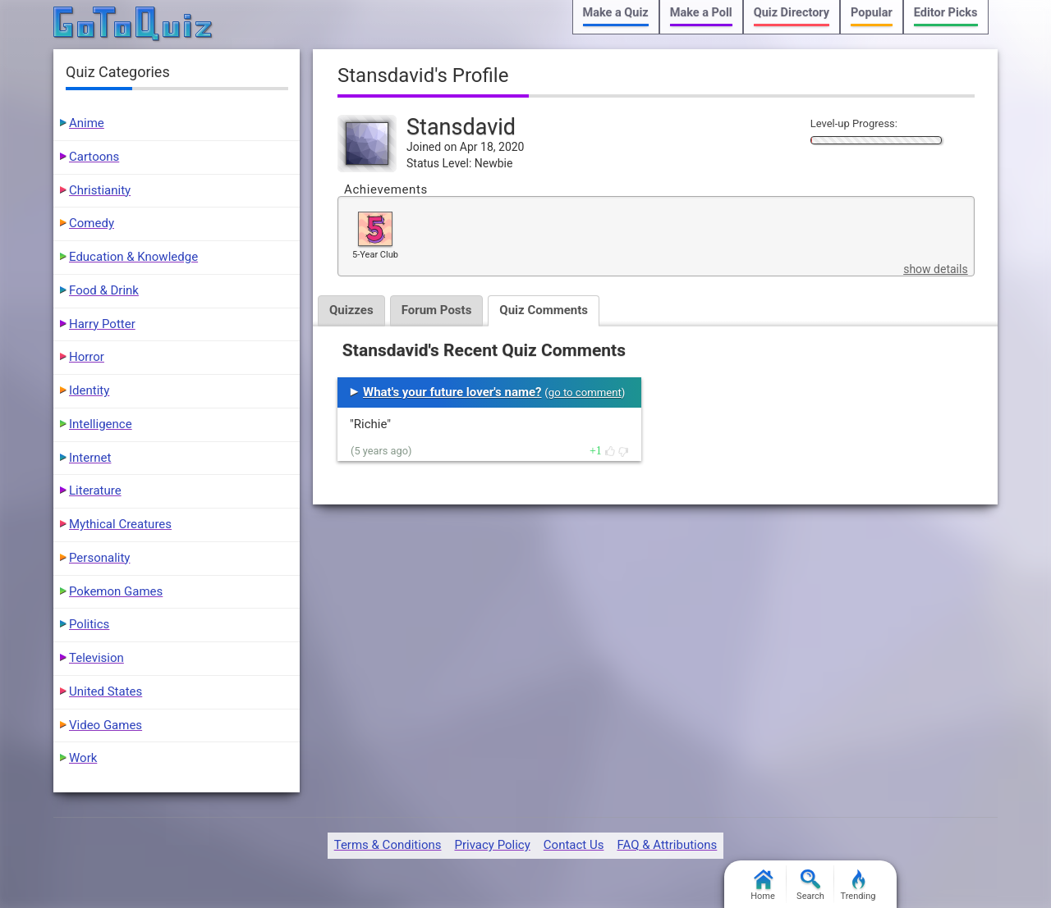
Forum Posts (437, 310)
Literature (95, 490)
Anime (86, 123)
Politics (89, 624)
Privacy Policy (492, 844)
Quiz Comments (543, 310)
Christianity (100, 190)
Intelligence (100, 424)
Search (810, 885)
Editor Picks (946, 13)
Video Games (105, 725)
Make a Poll (701, 13)
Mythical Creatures (120, 524)
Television (96, 657)
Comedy (91, 223)
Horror (86, 356)
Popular (872, 13)
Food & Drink (104, 290)
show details (935, 269)
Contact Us (574, 844)
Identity (89, 390)
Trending (858, 885)
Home (762, 885)
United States (105, 691)
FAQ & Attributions (667, 844)
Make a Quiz (616, 13)
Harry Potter (102, 324)
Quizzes (351, 310)
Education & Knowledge (133, 256)
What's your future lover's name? (452, 392)
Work (83, 758)
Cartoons (94, 156)
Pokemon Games (116, 591)
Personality (99, 557)
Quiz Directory (791, 13)
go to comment (585, 392)
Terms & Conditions (388, 844)
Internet (90, 457)
